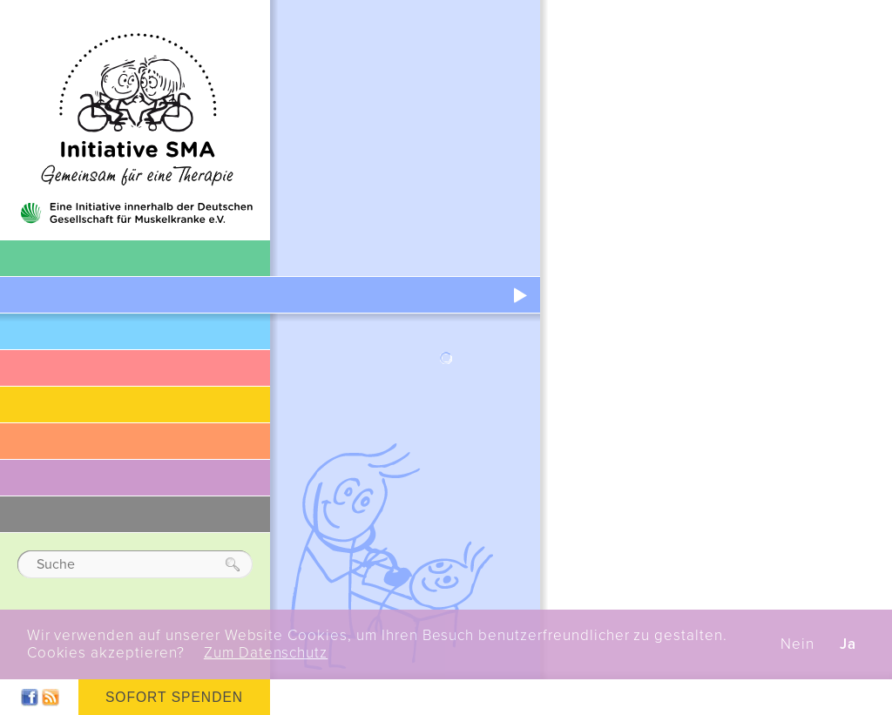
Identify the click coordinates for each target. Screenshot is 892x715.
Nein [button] (797, 644)
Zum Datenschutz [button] (266, 653)
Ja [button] (848, 644)
